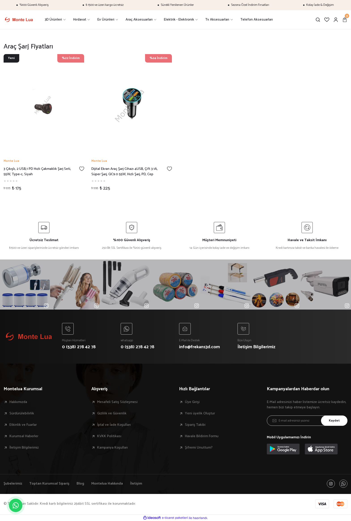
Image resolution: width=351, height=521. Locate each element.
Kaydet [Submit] (334, 420)
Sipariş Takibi (195, 425)
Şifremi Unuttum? (198, 447)
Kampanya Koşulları (112, 447)
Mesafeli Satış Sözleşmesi (117, 402)
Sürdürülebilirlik (21, 413)
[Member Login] (335, 19)
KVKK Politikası (109, 436)
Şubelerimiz (13, 483)
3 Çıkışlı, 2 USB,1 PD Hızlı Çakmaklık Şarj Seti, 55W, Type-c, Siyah (37, 171)
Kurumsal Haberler (23, 436)
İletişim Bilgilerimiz (24, 447)
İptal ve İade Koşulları (114, 425)
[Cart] (344, 19)
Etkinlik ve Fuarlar (23, 425)
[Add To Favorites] (81, 168)
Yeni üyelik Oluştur (200, 413)
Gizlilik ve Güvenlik (111, 413)
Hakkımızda (18, 402)
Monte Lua (11, 161)
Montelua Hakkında (107, 483)
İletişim (136, 483)
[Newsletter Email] (307, 421)
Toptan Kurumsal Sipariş (49, 483)
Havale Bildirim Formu (201, 436)
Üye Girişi (192, 402)
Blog (80, 483)
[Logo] (19, 20)
